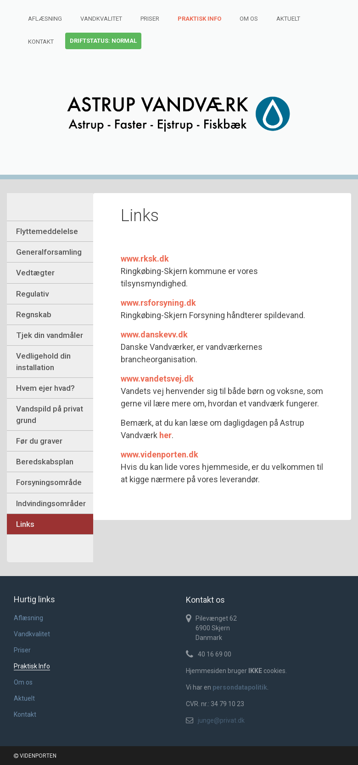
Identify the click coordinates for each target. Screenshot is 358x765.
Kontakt (41, 41)
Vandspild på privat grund (49, 414)
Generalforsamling (49, 252)
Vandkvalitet (101, 18)
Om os (249, 18)
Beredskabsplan (44, 461)
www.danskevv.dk (154, 334)
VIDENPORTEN (35, 756)
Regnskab (33, 314)
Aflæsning (45, 18)
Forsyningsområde (49, 482)
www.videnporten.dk (159, 454)
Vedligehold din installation (43, 361)
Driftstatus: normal (103, 40)
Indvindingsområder (51, 503)
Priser (149, 18)
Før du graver (39, 440)
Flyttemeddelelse (47, 231)
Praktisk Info (199, 18)
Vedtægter (35, 272)
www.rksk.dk (145, 258)
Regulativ (32, 293)
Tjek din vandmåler (49, 335)
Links (25, 524)
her (165, 435)
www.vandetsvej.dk (157, 378)
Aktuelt (288, 18)
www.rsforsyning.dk (158, 303)
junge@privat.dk (221, 720)
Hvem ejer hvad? (45, 388)
